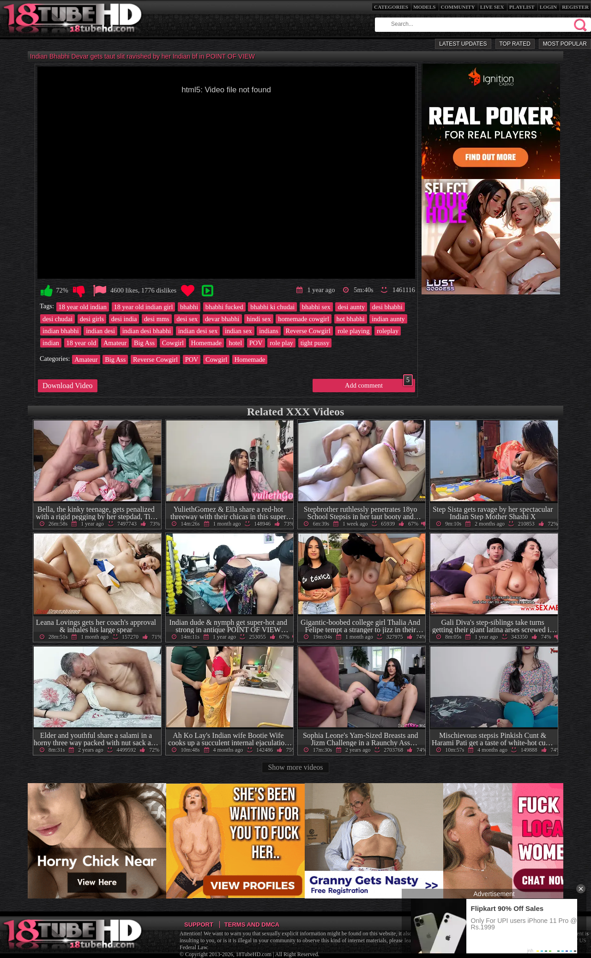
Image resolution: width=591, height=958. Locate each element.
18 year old (81, 343)
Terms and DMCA (251, 924)
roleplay (387, 331)
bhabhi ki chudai (272, 307)
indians (268, 331)
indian (50, 343)
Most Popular (565, 44)
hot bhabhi (351, 319)
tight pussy (315, 343)
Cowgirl (173, 343)
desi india (124, 319)
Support (198, 924)
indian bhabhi (60, 331)
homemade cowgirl (303, 319)
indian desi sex (198, 331)
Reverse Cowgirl (308, 331)
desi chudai (57, 319)
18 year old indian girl (143, 307)
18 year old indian (83, 307)
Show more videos (295, 767)
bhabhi (189, 307)
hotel (235, 343)
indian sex (238, 331)
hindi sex (259, 319)
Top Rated (515, 44)
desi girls (92, 319)
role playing (353, 331)
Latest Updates (463, 44)
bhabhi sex (316, 307)
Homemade (206, 343)
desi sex (187, 319)
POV (256, 343)
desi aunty (351, 307)
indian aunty (388, 319)
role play (281, 343)
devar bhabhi (222, 319)
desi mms (156, 319)
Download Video (67, 385)
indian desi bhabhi (146, 331)
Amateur (115, 343)
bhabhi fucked (224, 307)
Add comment (379, 384)
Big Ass (144, 343)
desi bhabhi (387, 307)
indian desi (100, 331)
